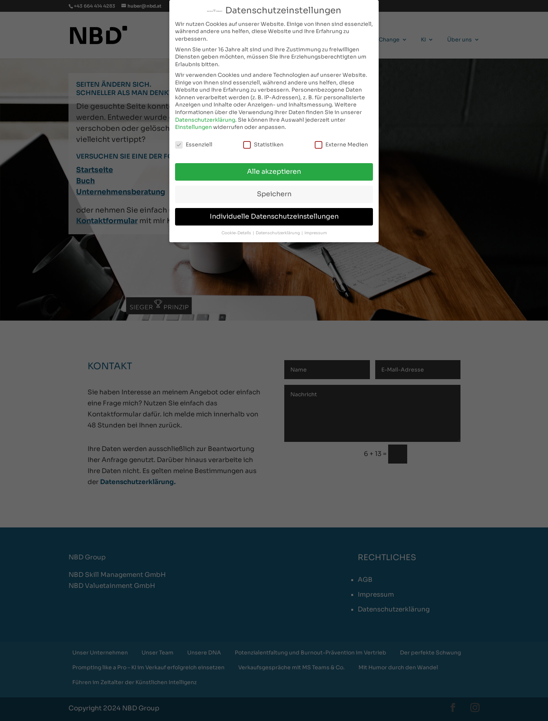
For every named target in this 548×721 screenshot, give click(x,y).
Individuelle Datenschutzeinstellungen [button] (274, 216)
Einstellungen (193, 127)
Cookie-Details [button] (236, 232)
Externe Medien (341, 144)
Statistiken (263, 144)
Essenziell (193, 144)
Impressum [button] (315, 232)
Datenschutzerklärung (205, 119)
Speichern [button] (274, 194)
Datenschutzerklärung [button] (278, 232)
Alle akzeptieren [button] (274, 171)
